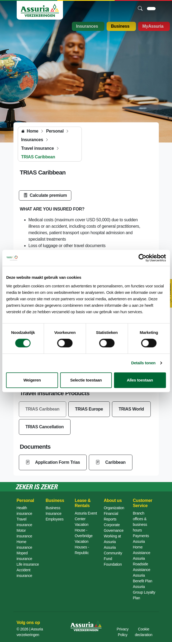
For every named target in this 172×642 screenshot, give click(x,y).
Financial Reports (111, 516)
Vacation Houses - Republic (82, 547)
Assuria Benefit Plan (142, 578)
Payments (141, 536)
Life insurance (28, 564)
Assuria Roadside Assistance (141, 564)
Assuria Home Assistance (141, 547)
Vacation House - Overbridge (84, 530)
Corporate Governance (114, 528)
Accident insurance (24, 573)
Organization (114, 508)
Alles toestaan (140, 380)
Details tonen (143, 363)
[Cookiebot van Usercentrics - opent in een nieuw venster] (142, 258)
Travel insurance (24, 522)
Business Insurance (54, 511)
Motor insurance (24, 533)
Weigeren (32, 380)
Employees (55, 519)
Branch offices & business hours (140, 521)
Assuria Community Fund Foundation (113, 555)
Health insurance (24, 511)
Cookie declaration (143, 632)
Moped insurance (24, 556)
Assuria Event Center (86, 516)
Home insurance (24, 545)
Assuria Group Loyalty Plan (144, 592)
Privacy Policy (123, 632)
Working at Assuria (112, 539)
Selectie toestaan (86, 380)
